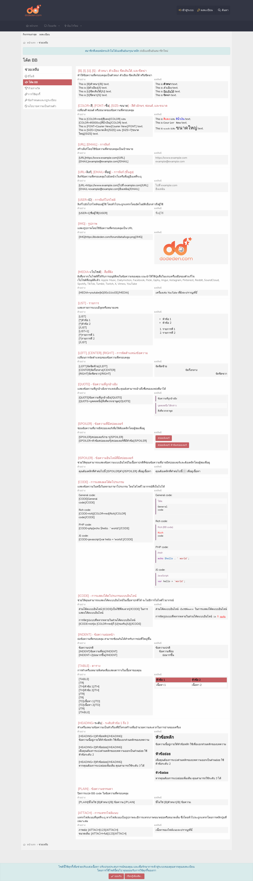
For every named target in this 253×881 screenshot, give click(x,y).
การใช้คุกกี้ (34, 94)
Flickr (149, 280)
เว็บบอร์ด (51, 26)
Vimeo (121, 284)
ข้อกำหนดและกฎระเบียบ (42, 100)
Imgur (164, 280)
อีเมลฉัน (160, 189)
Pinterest (188, 280)
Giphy (156, 280)
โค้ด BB (33, 82)
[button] (59, 26)
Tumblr (100, 284)
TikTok (91, 284)
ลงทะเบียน (44, 34)
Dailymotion (124, 280)
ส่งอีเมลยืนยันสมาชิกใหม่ (154, 51)
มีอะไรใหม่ (72, 26)
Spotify (81, 284)
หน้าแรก (34, 26)
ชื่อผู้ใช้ (159, 213)
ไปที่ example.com (166, 185)
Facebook (139, 280)
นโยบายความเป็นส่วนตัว (42, 106)
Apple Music (108, 280)
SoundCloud (211, 280)
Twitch (109, 284)
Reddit (199, 280)
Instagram (175, 280)
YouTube (132, 284)
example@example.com (170, 161)
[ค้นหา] (223, 10)
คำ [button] (184, 471)
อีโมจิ (31, 76)
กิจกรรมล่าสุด (30, 34)
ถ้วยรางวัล (34, 88)
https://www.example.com (171, 158)
